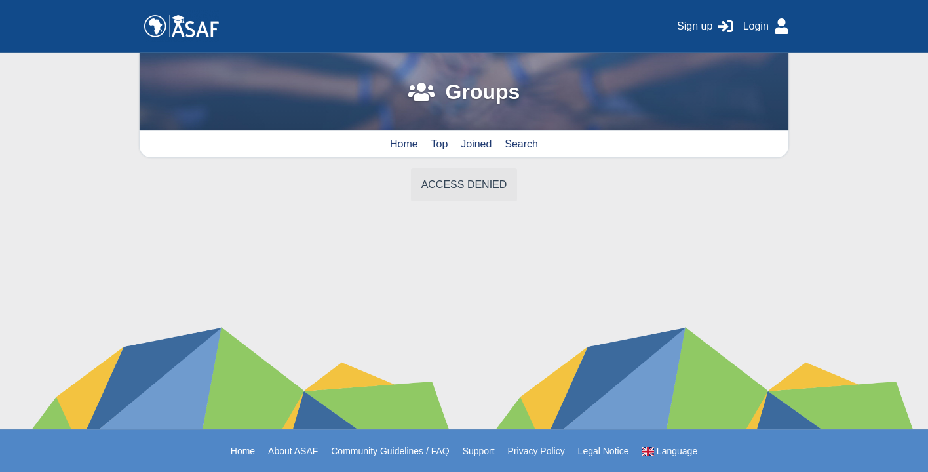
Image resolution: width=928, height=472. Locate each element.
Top (439, 143)
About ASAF (293, 451)
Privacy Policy (536, 451)
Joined (476, 143)
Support (479, 451)
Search (521, 143)
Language (669, 451)
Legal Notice (603, 451)
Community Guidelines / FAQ (390, 451)
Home (404, 143)
